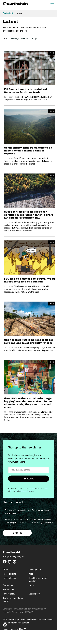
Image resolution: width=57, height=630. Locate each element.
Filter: (5, 39)
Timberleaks (8, 589)
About (6, 569)
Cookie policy (34, 594)
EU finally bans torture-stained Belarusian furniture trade (25, 91)
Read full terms (27, 491)
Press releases (9, 578)
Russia (24, 39)
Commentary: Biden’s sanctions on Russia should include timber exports (28, 149)
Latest (31, 585)
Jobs (31, 574)
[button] (6, 625)
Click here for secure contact (16, 623)
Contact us (8, 585)
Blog (33, 39)
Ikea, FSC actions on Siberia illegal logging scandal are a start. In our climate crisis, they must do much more (28, 399)
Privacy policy (9, 594)
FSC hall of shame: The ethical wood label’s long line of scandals (29, 275)
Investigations (35, 569)
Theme (13, 39)
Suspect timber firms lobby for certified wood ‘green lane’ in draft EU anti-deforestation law (28, 211)
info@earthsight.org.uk (13, 556)
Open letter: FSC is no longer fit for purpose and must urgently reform (28, 334)
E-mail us (17, 532)
